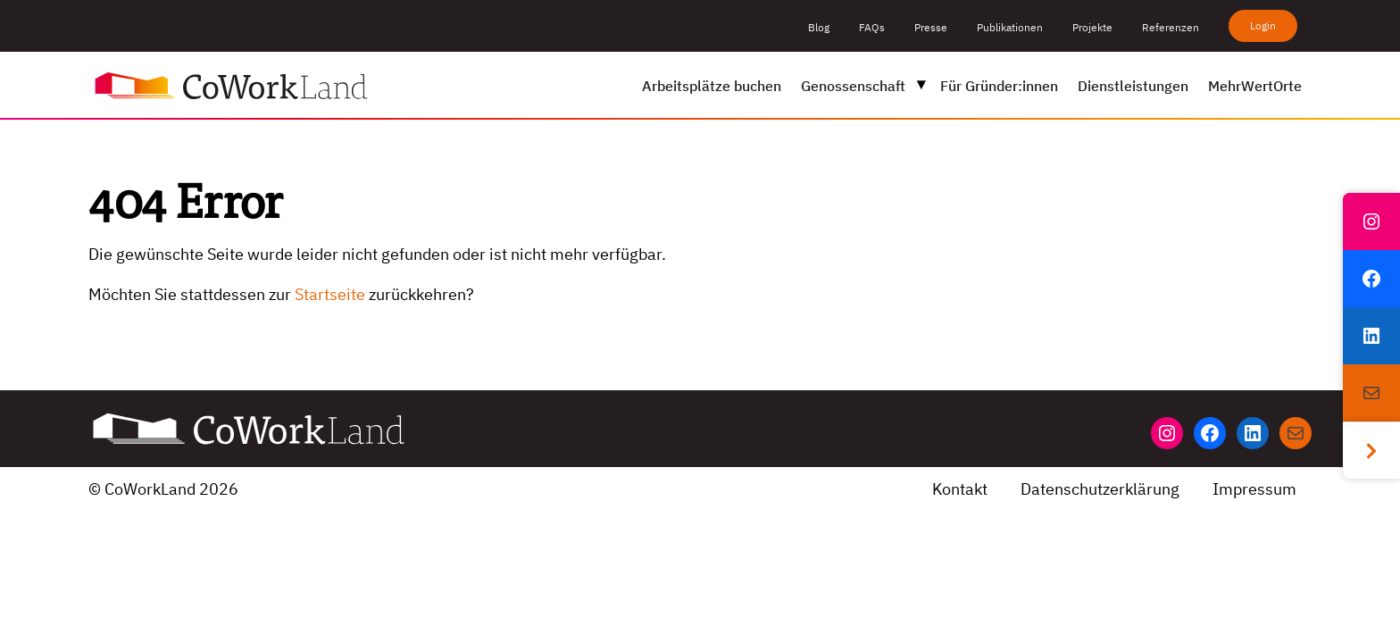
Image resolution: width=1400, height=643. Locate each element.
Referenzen (1170, 27)
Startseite (330, 294)
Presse (930, 27)
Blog (818, 27)
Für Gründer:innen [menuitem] (999, 86)
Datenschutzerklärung (1100, 489)
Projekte (1092, 27)
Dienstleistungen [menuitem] (1133, 86)
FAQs (872, 27)
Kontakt (960, 489)
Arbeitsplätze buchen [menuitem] (711, 86)
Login (1263, 25)
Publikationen (1010, 27)
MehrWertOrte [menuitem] (1255, 86)
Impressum (1254, 489)
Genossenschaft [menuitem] (853, 86)
